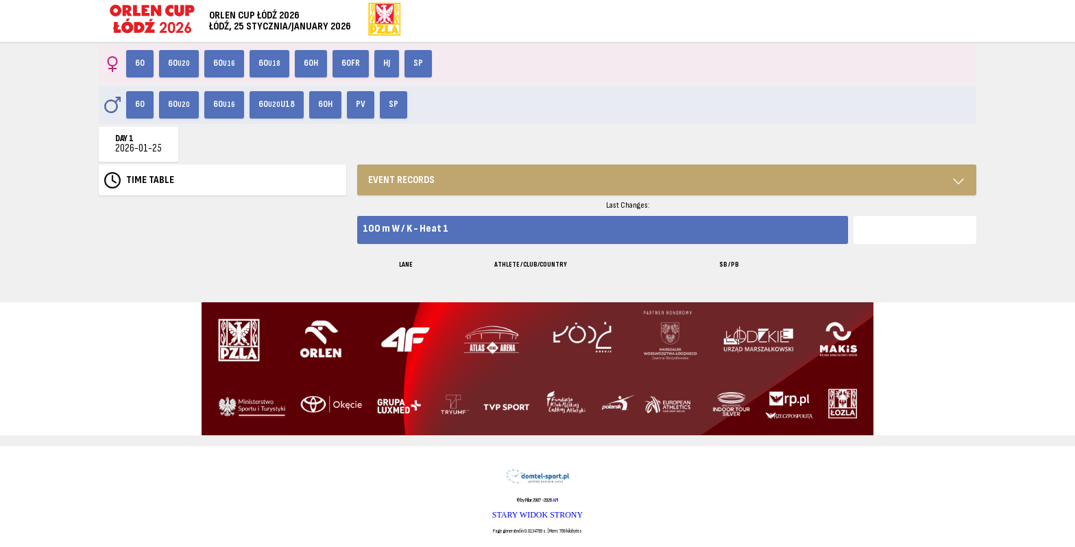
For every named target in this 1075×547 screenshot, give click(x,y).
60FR (350, 63)
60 (140, 63)
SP (418, 63)
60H (311, 63)
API (555, 500)
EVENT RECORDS (401, 179)
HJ (386, 63)
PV (360, 104)
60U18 (276, 104)
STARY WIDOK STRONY (537, 515)
